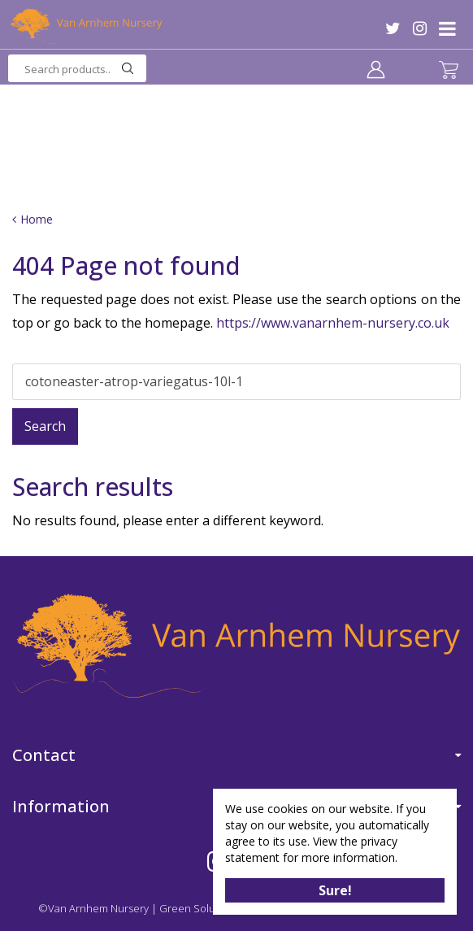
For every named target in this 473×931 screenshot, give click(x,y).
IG (420, 28)
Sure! (335, 890)
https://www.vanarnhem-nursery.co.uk (332, 323)
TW (393, 28)
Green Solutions (199, 908)
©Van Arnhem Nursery (93, 908)
